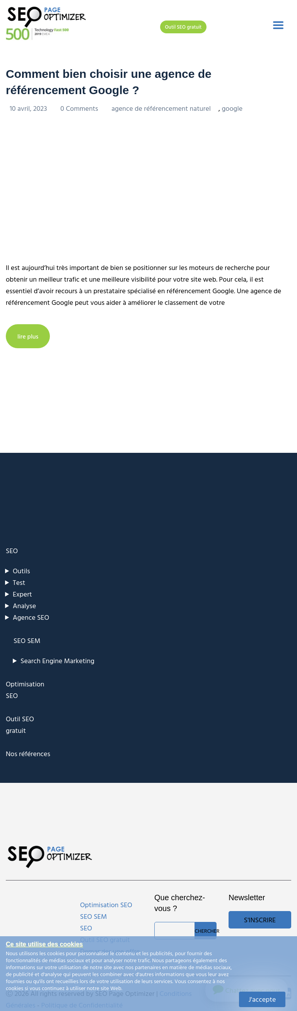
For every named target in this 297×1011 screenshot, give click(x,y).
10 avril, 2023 (29, 108)
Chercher (206, 931)
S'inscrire (260, 920)
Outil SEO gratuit (183, 27)
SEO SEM (27, 640)
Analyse (24, 605)
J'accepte (262, 999)
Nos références (28, 753)
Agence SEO (31, 617)
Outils (21, 571)
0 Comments (80, 108)
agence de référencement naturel (161, 108)
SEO (12, 550)
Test (19, 582)
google (232, 108)
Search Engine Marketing (57, 660)
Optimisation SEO (106, 904)
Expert (22, 594)
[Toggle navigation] (278, 25)
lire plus (27, 336)
